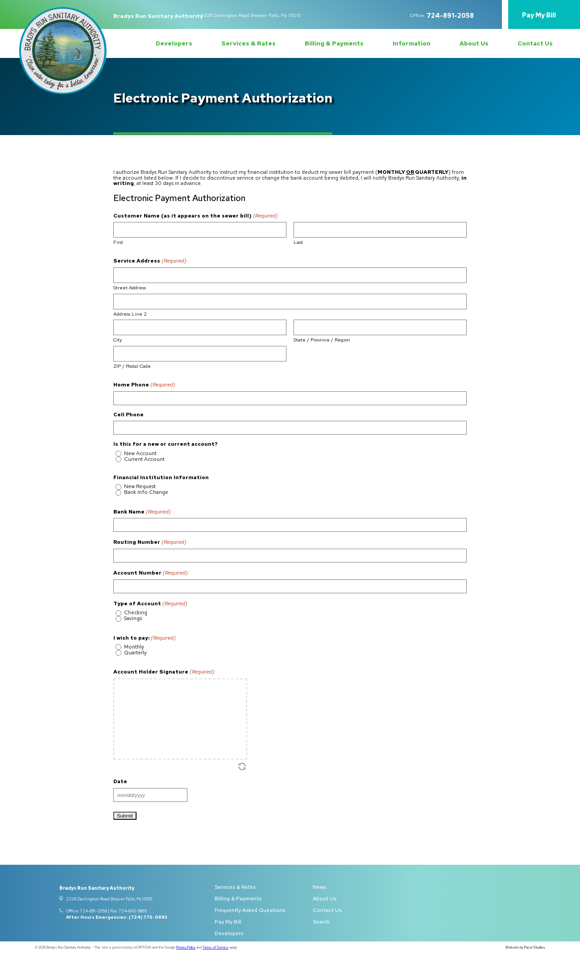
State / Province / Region (322, 339)
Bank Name (142, 512)
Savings (133, 618)
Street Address (129, 287)
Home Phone (144, 385)
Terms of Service (215, 947)
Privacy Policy (185, 947)
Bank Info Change (146, 492)
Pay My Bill (539, 15)
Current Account (144, 459)
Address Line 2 (130, 313)
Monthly (134, 647)
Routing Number (149, 542)
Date (120, 782)
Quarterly (135, 653)
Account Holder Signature (164, 672)
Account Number (150, 573)
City (117, 339)
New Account (140, 453)
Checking (135, 613)
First (118, 242)
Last (298, 242)
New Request (140, 486)
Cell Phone (128, 415)
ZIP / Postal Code (132, 366)
